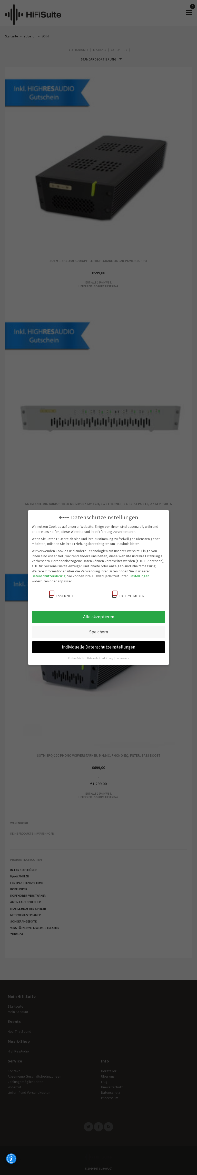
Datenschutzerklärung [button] (100, 658)
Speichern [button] (98, 632)
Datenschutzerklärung (49, 576)
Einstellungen (139, 576)
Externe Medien (128, 594)
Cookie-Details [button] (76, 658)
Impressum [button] (122, 658)
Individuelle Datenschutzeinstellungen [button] (98, 647)
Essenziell (61, 594)
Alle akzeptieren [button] (98, 617)
